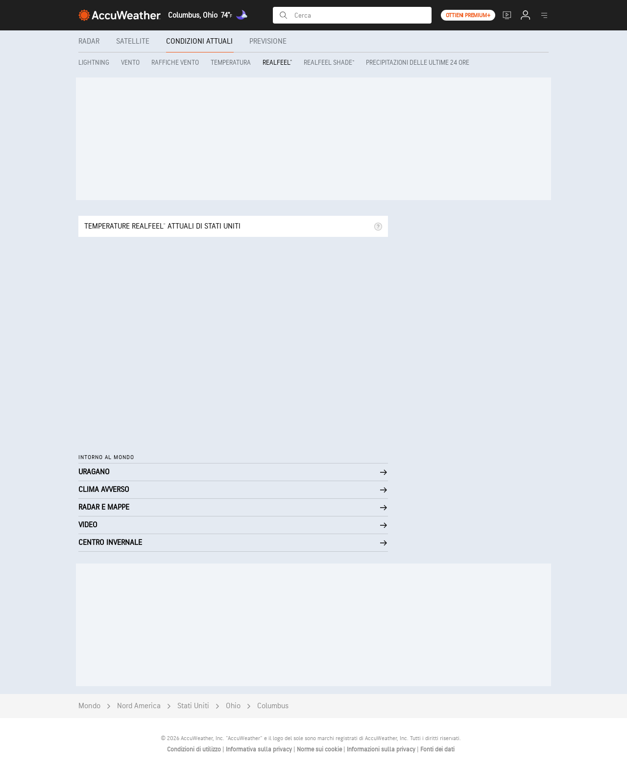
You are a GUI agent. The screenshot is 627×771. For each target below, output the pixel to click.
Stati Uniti (193, 706)
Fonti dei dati (437, 749)
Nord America (139, 706)
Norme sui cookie (320, 749)
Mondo (89, 706)
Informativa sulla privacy (259, 749)
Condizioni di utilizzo (194, 749)
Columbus (273, 706)
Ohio (233, 706)
